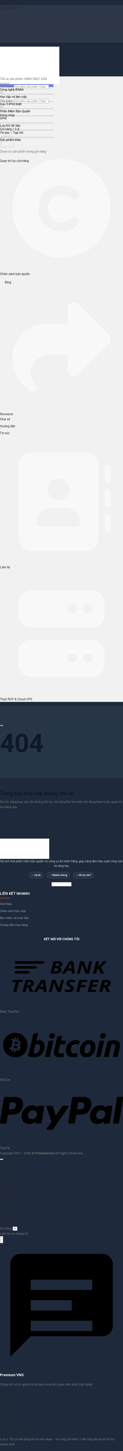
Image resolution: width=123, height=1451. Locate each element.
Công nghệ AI (9, 89)
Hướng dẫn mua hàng (14, 925)
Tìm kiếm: (6, 101)
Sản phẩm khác (10, 1212)
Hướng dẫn (7, 426)
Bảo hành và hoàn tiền (14, 918)
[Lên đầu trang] (1, 1159)
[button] (9, 129)
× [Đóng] (15, 1228)
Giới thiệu (6, 904)
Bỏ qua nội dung (11, 2)
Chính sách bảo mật (13, 911)
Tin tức (4, 433)
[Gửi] (1, 92)
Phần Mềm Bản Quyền (15, 111)
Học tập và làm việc (13, 97)
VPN (3, 118)
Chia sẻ (5, 419)
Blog (5, 282)
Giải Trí (4, 104)
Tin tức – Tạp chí (11, 1205)
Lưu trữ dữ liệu (10, 125)
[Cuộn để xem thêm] (1, 725)
